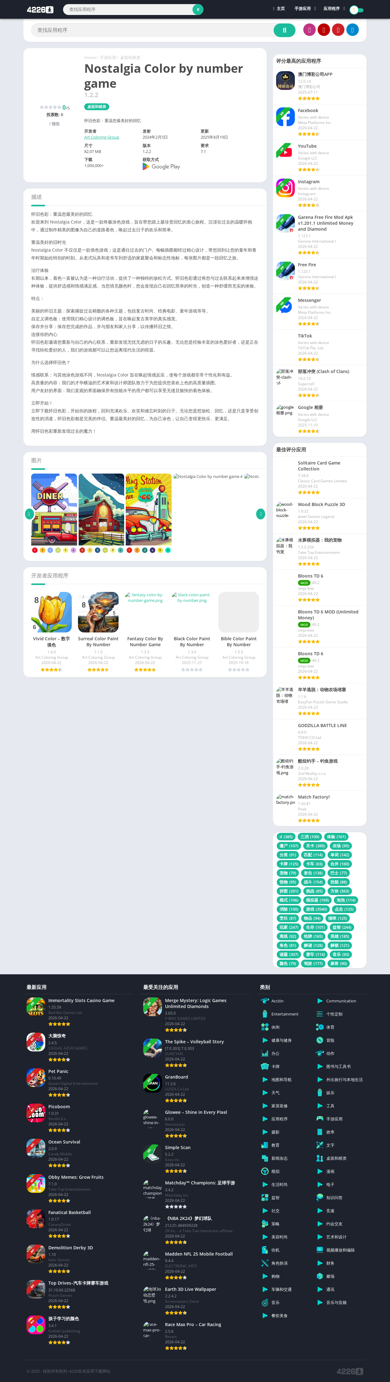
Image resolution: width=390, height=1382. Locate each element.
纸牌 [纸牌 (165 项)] (313, 936)
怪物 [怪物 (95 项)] (288, 882)
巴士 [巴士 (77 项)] (338, 873)
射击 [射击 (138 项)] (313, 873)
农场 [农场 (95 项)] (341, 845)
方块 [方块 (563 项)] (339, 891)
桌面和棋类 (130, 57)
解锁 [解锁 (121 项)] (339, 945)
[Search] (133, 9)
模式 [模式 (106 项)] (289, 900)
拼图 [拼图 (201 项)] (289, 891)
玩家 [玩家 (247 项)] (289, 927)
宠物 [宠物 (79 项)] (288, 873)
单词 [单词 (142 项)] (339, 855)
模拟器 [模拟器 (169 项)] (317, 900)
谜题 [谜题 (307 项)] (289, 954)
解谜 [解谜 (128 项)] (313, 945)
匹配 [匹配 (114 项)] (313, 855)
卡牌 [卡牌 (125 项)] (289, 864)
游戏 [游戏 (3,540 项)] (316, 909)
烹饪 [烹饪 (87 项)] (288, 918)
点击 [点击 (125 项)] (344, 909)
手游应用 (303, 9)
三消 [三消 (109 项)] (309, 836)
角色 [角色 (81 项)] (288, 945)
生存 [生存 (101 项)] (315, 927)
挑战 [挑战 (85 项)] (314, 891)
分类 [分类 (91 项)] (288, 855)
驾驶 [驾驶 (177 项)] (313, 963)
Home (90, 57)
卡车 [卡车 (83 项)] (314, 864)
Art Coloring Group (101, 137)
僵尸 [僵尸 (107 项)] (289, 845)
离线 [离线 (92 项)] (288, 936)
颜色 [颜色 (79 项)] (288, 963)
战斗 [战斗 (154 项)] (313, 882)
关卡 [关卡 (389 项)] (315, 845)
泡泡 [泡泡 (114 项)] (346, 900)
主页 (279, 9)
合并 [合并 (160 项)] (339, 864)
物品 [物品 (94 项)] (312, 918)
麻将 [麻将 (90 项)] (338, 963)
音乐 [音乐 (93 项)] (341, 954)
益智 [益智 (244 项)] (342, 927)
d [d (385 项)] (286, 836)
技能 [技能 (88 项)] (338, 882)
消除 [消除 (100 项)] (289, 909)
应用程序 (332, 9)
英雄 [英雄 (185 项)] (339, 936)
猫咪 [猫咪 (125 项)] (337, 918)
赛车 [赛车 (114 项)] (315, 954)
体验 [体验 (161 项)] (336, 836)
